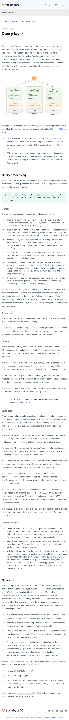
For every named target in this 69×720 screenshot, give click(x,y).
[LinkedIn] (61, 710)
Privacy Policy (44, 717)
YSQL (60, 129)
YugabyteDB (6, 21)
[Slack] (49, 710)
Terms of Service (57, 717)
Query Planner (25, 402)
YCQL (4, 132)
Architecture (16, 21)
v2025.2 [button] (10, 28)
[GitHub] (53, 710)
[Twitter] (57, 710)
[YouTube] (66, 710)
